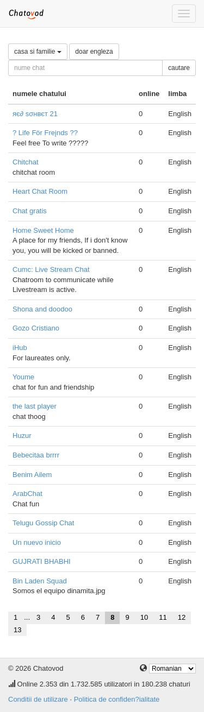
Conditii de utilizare (38, 699)
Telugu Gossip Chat (43, 523)
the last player (35, 406)
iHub (20, 348)
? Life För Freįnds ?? (45, 133)
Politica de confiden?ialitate (117, 699)
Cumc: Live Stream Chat (51, 269)
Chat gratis (30, 211)
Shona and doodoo (42, 309)
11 (162, 617)
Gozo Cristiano (36, 328)
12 (182, 617)
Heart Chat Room (40, 191)
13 (17, 630)
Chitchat (26, 162)
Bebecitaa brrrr (36, 455)
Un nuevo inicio (37, 542)
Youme (23, 377)
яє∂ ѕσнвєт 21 (35, 114)
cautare (179, 68)
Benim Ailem (32, 475)
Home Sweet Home (43, 230)
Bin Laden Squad (40, 581)
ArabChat (27, 494)
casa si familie (37, 51)
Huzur (22, 435)
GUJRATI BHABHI (42, 561)
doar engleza (94, 51)
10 (144, 617)
